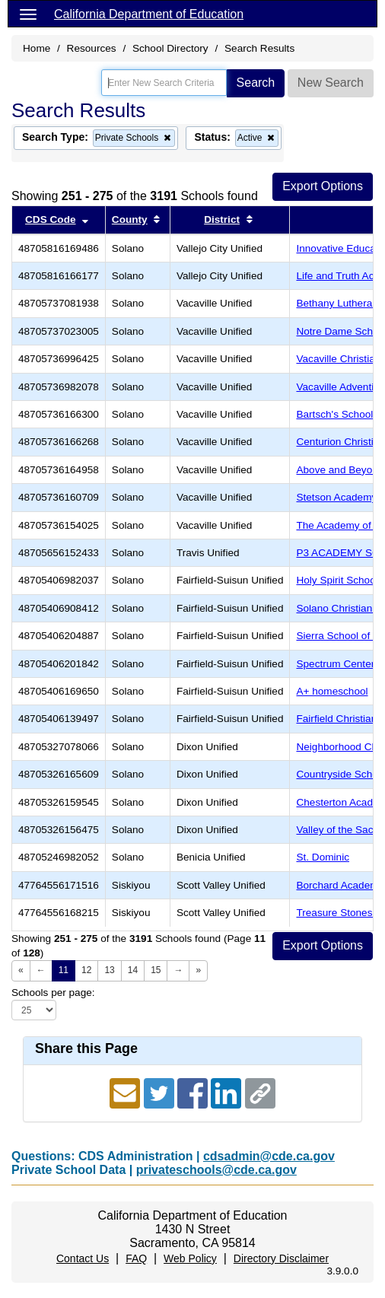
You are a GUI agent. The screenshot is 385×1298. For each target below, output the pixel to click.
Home (36, 48)
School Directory (170, 48)
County (130, 219)
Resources (91, 48)
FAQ (136, 1258)
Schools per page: (53, 992)
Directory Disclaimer (281, 1258)
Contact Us (82, 1258)
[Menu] (28, 14)
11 (63, 970)
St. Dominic (322, 857)
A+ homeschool (332, 691)
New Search (331, 82)
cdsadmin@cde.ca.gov (269, 1156)
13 (109, 970)
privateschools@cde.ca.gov (216, 1169)
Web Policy (190, 1258)
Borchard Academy (339, 885)
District (222, 219)
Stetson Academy (336, 497)
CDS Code (50, 219)
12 (86, 970)
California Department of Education (148, 14)
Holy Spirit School (336, 580)
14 (133, 970)
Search (256, 82)
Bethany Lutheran (336, 303)
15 (156, 970)
